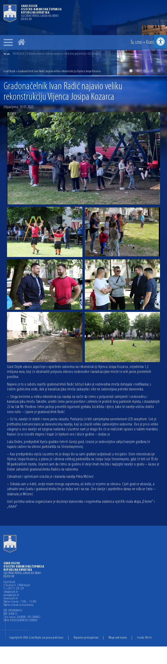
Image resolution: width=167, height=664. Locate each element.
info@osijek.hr (11, 592)
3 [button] (144, 70)
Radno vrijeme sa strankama (18, 605)
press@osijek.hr (11, 595)
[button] (160, 41)
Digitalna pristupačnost (86, 637)
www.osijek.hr (11, 598)
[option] (88, 54)
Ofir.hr (148, 637)
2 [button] (137, 70)
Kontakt (152, 42)
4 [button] (151, 70)
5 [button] (158, 70)
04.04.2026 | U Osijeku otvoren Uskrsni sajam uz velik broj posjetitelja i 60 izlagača (56, 54)
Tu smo (136, 42)
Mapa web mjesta (118, 637)
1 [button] (130, 70)
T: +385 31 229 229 (14, 588)
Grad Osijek (9, 71)
